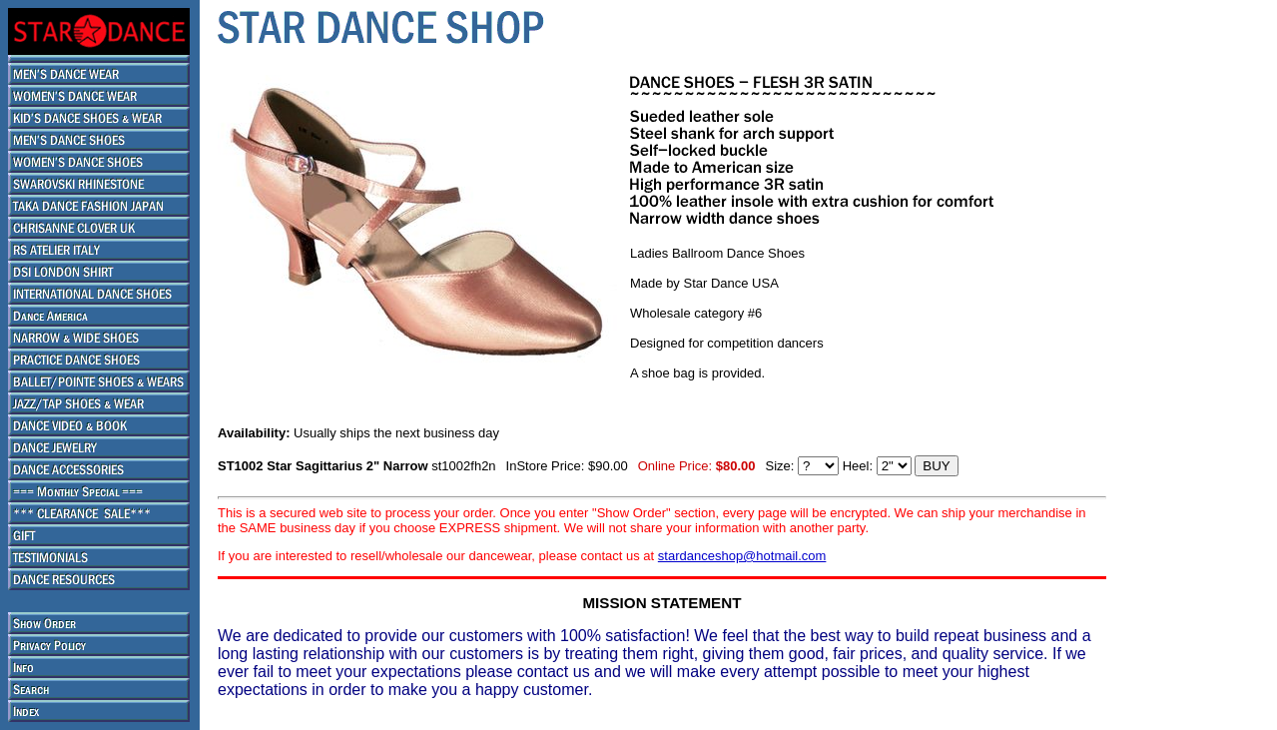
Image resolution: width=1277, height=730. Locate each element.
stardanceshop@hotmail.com (742, 555)
